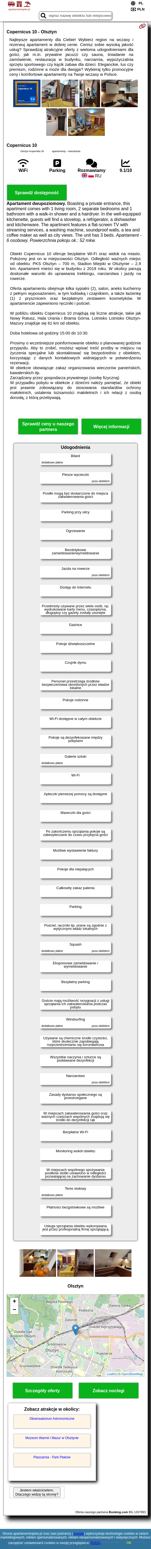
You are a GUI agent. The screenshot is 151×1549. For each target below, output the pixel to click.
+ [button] (14, 1302)
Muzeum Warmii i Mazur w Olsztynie (52, 1438)
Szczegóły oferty (42, 1390)
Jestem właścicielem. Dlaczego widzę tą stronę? (36, 1492)
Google (78, 1533)
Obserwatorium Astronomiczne (51, 1419)
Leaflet (111, 1374)
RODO (96, 1543)
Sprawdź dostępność (37, 192)
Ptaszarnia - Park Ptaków (52, 1457)
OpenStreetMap (132, 1374)
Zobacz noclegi (109, 1390)
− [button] (14, 1310)
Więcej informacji (111, 426)
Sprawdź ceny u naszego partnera (48, 426)
